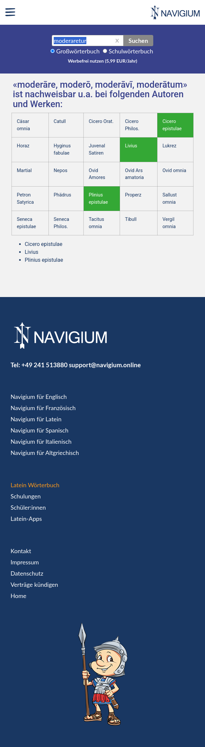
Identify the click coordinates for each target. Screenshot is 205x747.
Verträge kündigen (34, 584)
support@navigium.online (105, 365)
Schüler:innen (28, 507)
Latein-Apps (26, 518)
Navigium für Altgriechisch (45, 452)
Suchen (138, 40)
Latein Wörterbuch (35, 485)
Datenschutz (27, 573)
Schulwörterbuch (131, 51)
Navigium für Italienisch (41, 441)
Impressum (25, 562)
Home (18, 595)
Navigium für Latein (36, 419)
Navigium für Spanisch (40, 430)
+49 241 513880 (44, 365)
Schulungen (26, 496)
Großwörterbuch (78, 51)
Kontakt (21, 550)
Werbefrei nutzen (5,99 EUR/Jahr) (102, 61)
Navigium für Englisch (39, 396)
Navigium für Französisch (43, 407)
